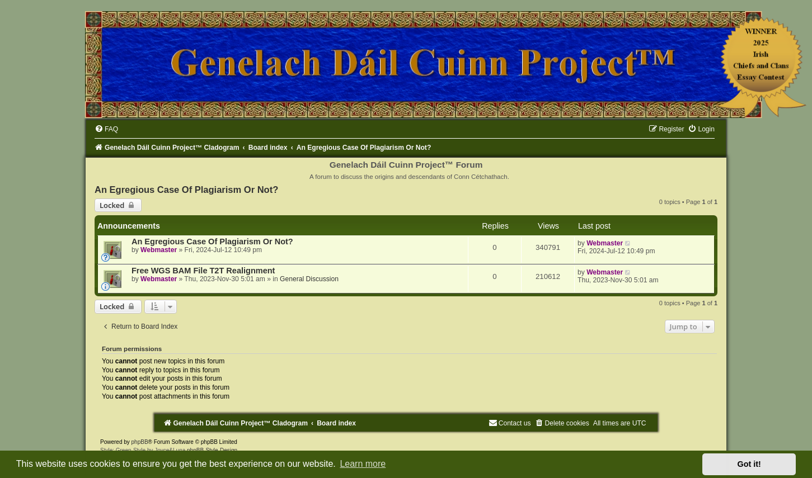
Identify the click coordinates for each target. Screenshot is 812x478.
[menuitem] (106, 129)
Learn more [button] (363, 463)
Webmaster (158, 250)
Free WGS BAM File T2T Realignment (203, 270)
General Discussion (309, 279)
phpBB (140, 442)
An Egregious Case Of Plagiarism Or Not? (186, 189)
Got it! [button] (749, 464)
